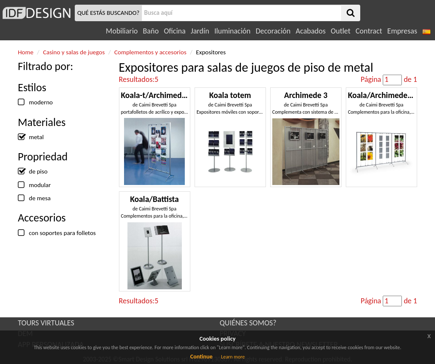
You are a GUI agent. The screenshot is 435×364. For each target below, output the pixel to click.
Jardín (200, 31)
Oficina (175, 31)
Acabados (311, 31)
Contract (369, 31)
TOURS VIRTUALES (46, 323)
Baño (150, 31)
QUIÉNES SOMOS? (248, 323)
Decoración (273, 31)
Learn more (233, 357)
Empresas (402, 31)
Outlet (340, 31)
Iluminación (232, 31)
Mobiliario (122, 31)
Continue (201, 356)
